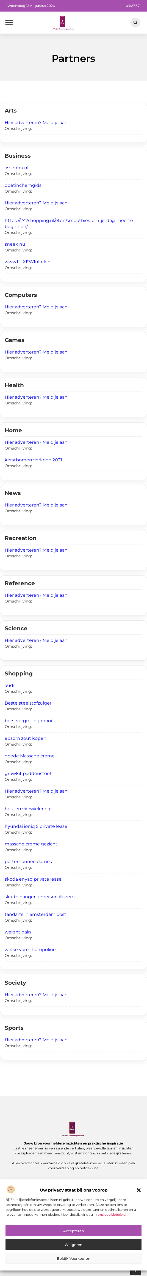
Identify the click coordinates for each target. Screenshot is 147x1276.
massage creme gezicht (31, 844)
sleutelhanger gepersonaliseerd (40, 896)
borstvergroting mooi (28, 720)
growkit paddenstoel (28, 773)
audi (9, 685)
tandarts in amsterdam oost (35, 914)
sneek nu (15, 244)
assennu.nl (16, 167)
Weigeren (73, 1260)
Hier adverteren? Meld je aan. (36, 122)
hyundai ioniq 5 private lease (36, 826)
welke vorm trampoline (30, 949)
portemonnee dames (28, 861)
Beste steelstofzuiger (28, 703)
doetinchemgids (23, 185)
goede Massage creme (30, 756)
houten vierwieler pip (28, 808)
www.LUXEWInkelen (28, 261)
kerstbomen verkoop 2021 (33, 459)
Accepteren (73, 1246)
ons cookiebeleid (112, 1230)
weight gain (18, 932)
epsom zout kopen (25, 738)
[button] (139, 1206)
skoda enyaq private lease (33, 879)
